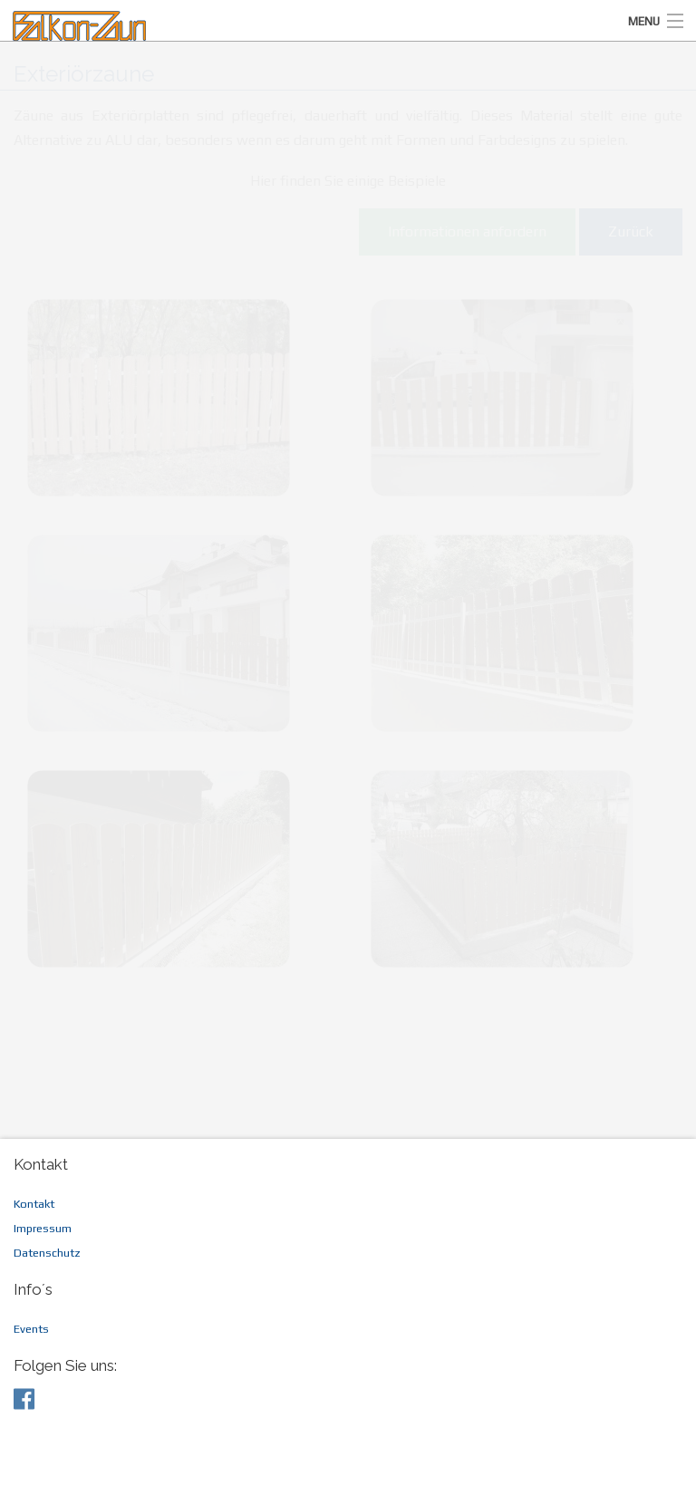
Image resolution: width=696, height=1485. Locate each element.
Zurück (630, 231)
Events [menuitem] (31, 1329)
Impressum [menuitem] (43, 1228)
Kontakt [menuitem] (34, 1203)
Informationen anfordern (467, 231)
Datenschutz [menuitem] (47, 1252)
